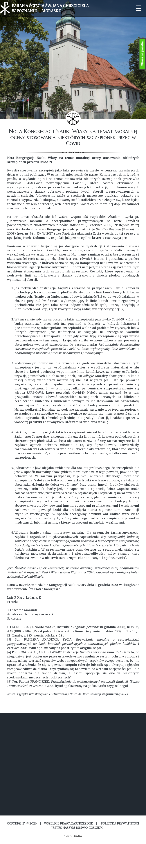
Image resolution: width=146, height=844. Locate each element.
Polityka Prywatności (119, 823)
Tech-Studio (73, 836)
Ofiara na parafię (142, 54)
